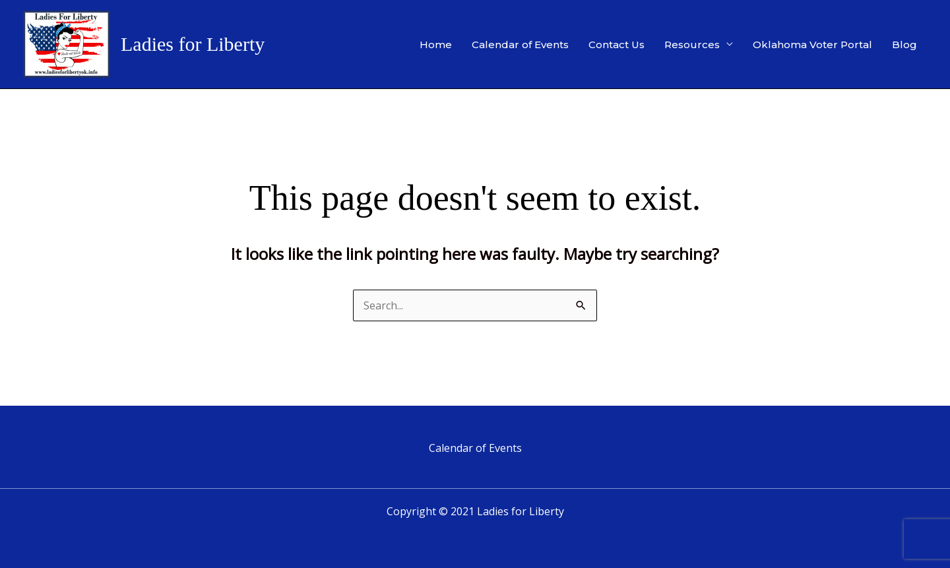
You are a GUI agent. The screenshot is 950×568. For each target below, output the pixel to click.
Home (436, 44)
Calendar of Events (520, 44)
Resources (692, 44)
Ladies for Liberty (193, 44)
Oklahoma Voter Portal (812, 44)
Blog (904, 44)
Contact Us (616, 44)
